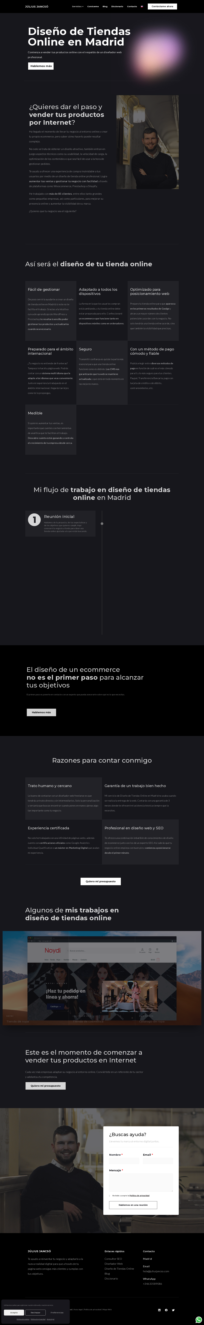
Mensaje (116, 1170)
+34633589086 (152, 1283)
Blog (105, 6)
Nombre (116, 1154)
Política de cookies (23, 1319)
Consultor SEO (113, 1258)
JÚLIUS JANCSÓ (36, 6)
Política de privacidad (38, 1319)
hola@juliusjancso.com (156, 1271)
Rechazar (35, 1312)
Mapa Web (107, 1309)
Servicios (77, 6)
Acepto (14, 1312)
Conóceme (93, 6)
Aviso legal (50, 1319)
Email (148, 1154)
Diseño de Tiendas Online (119, 1268)
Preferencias (57, 1312)
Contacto (132, 6)
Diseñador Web (114, 1263)
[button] (162, 6)
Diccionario (117, 6)
